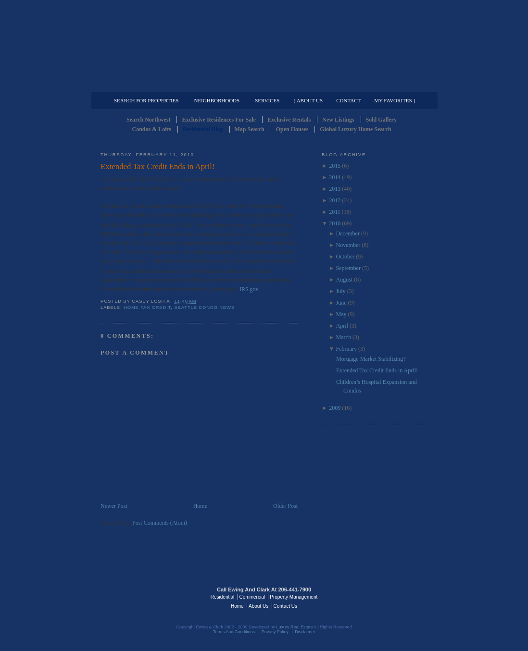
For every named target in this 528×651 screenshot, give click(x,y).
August (344, 279)
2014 (334, 177)
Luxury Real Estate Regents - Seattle (142, 596)
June (341, 302)
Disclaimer (305, 631)
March (343, 337)
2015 (334, 165)
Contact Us (285, 606)
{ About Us (308, 100)
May (341, 314)
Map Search (249, 129)
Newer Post (114, 506)
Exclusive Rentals (289, 119)
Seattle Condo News (204, 307)
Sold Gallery (381, 119)
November (348, 245)
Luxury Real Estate (385, 596)
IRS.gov (248, 289)
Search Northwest (148, 119)
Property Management (377, 84)
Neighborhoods (216, 100)
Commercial (262, 84)
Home (200, 506)
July (341, 291)
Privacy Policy (275, 631)
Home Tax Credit (147, 307)
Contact (348, 100)
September (348, 268)
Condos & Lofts (151, 129)
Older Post (285, 506)
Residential (222, 597)
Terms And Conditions (234, 631)
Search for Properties (146, 100)
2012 (334, 200)
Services (267, 100)
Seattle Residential (264, 45)
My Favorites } (394, 100)
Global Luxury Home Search (355, 129)
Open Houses (292, 129)
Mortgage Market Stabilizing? (371, 359)
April (342, 325)
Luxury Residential (149, 84)
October (345, 256)
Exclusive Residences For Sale (218, 119)
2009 (334, 408)
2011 (334, 212)
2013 (334, 188)
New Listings (338, 119)
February (346, 348)
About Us (258, 606)
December (348, 233)
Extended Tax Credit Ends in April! (158, 166)
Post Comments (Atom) (159, 522)
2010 (334, 223)
